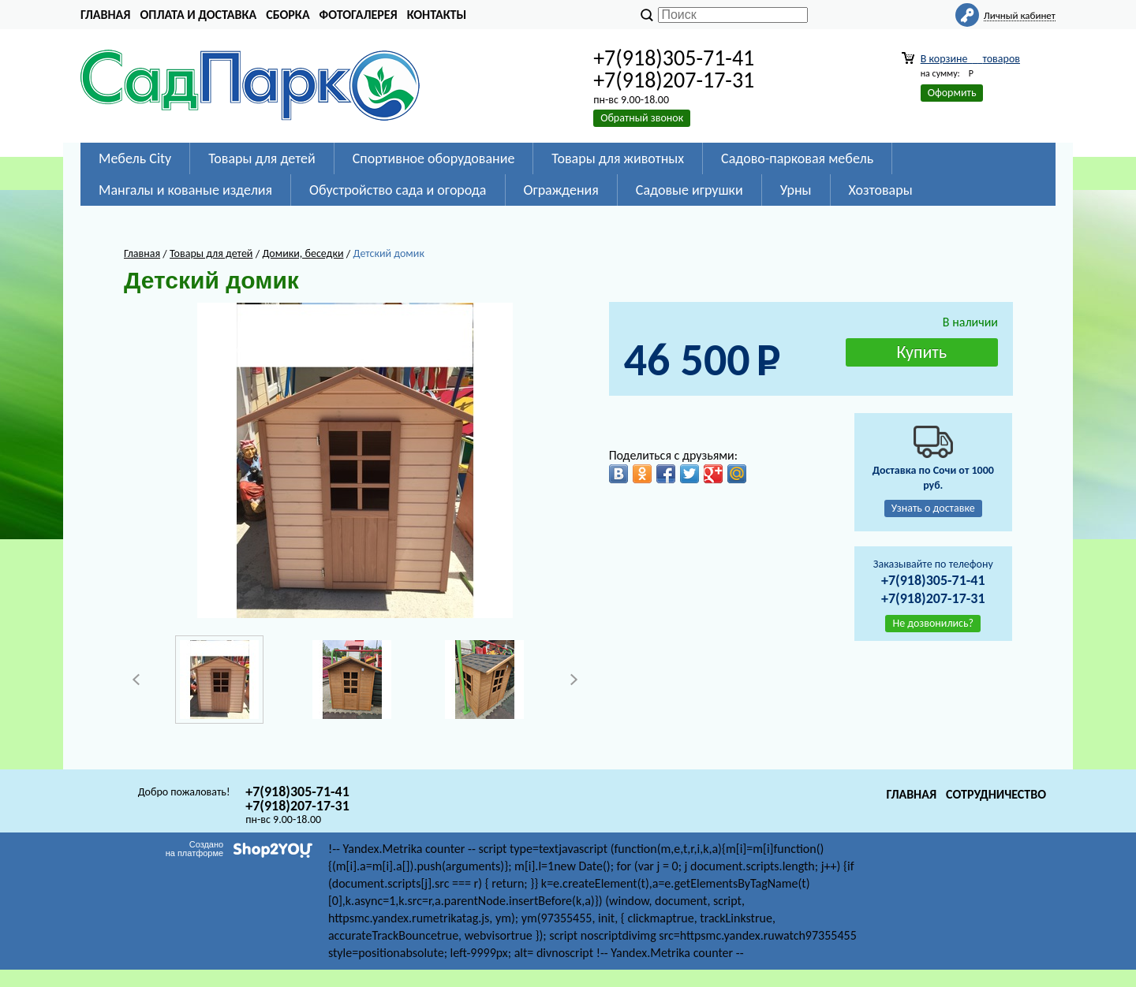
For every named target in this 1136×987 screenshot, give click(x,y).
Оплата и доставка (198, 14)
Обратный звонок (641, 118)
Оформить (952, 92)
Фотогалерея (359, 14)
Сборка (287, 14)
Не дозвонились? (932, 623)
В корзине (970, 58)
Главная (105, 14)
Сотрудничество (996, 794)
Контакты (437, 14)
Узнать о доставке (933, 508)
